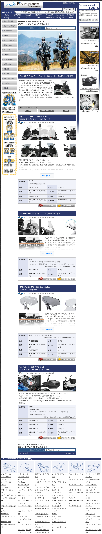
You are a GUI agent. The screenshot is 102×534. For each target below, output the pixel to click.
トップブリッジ (23, 516)
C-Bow (3, 511)
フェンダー (56, 479)
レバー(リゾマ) (23, 487)
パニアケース (6, 474)
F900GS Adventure (47, 111)
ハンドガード (90, 514)
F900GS (28, 111)
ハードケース (6, 482)
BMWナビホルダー (41, 514)
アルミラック (6, 503)
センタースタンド (75, 490)
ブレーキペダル (57, 493)
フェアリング (56, 506)
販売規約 (81, 10)
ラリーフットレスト (59, 501)
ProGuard (21, 482)
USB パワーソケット (42, 479)
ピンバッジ (39, 527)
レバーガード (23, 479)
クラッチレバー (23, 474)
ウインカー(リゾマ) (42, 487)
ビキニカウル (56, 516)
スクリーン (56, 519)
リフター (72, 495)
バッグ (3, 485)
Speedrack (5, 514)
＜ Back (24, 453)
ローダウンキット (75, 506)
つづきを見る (47, 176)
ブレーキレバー (23, 477)
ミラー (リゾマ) (57, 487)
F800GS (66, 111)
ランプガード (40, 498)
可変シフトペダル (58, 498)
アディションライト (42, 506)
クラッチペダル (57, 495)
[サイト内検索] (52, 9)
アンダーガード (91, 487)
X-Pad (87, 498)
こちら (68, 12)
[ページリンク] (60, 28)
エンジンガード (91, 485)
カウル (54, 514)
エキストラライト (41, 495)
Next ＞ (70, 453)
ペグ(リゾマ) (56, 503)
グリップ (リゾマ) (24, 530)
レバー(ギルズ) (23, 485)
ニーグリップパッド (92, 501)
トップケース (6, 477)
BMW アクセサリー (42, 530)
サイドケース (6, 479)
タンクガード (90, 490)
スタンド (72, 498)
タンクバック (6, 487)
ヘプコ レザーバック (8, 495)
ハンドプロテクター (92, 516)
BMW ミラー (56, 490)
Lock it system (6, 522)
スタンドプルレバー (76, 493)
